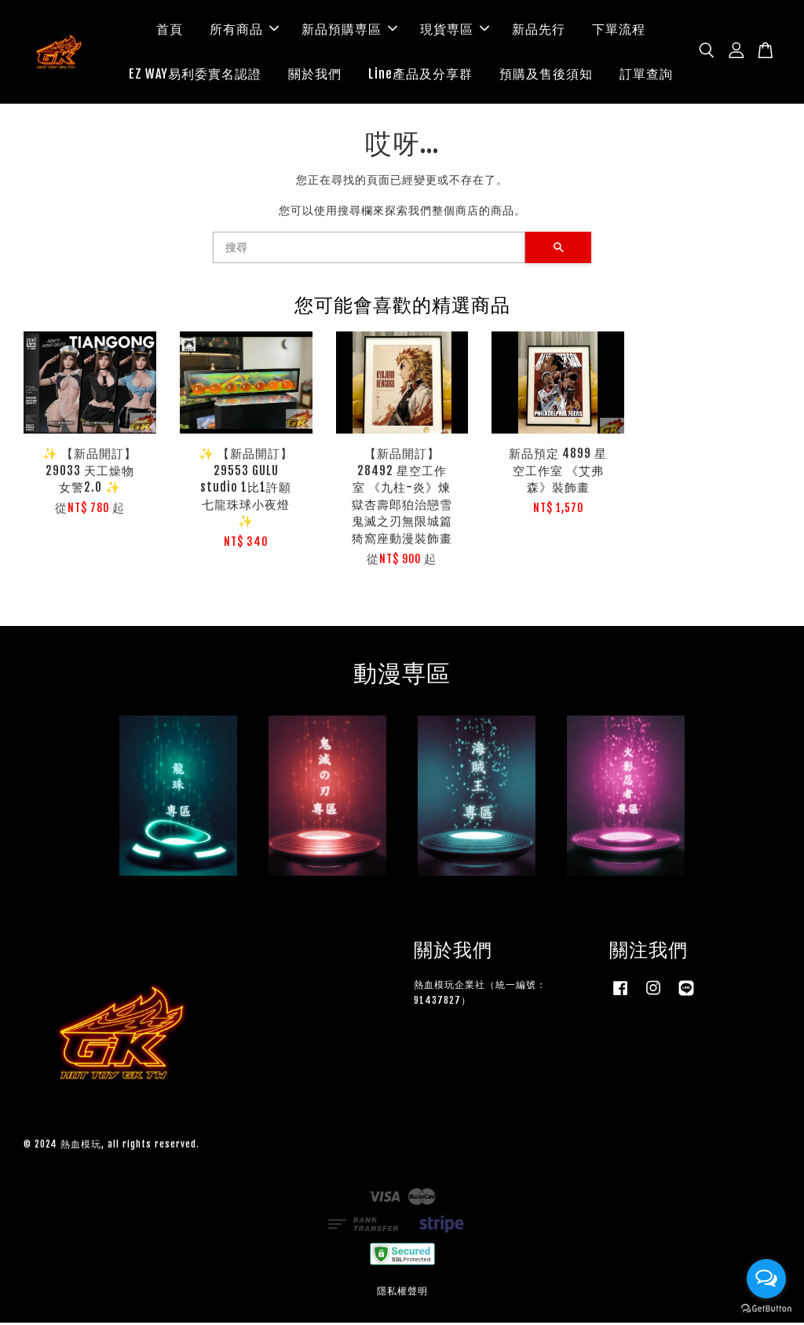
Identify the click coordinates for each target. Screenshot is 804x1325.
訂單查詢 (646, 74)
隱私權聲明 (402, 1292)
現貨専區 (454, 30)
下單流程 (618, 30)
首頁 (169, 30)
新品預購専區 (349, 30)
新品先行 (538, 30)
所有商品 (244, 30)
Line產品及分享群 (420, 74)
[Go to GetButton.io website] (766, 1309)
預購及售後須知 (546, 74)
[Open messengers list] (766, 1278)
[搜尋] (369, 249)
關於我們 (315, 74)
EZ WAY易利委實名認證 (195, 74)
